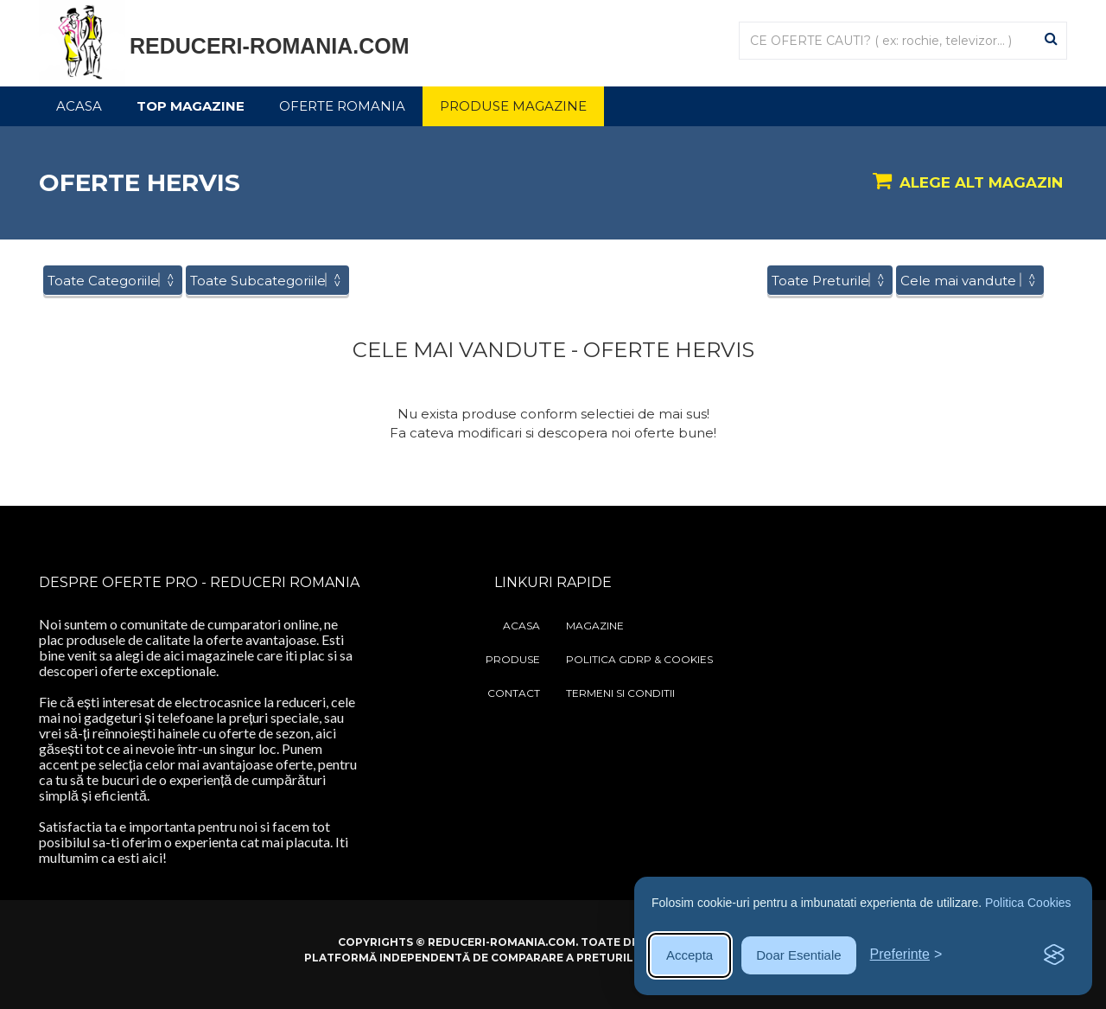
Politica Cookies (1028, 903)
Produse (513, 659)
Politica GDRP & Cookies (639, 659)
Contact (513, 693)
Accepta (689, 955)
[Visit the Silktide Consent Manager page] (1054, 955)
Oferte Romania (342, 106)
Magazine (595, 625)
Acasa (79, 106)
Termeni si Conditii (620, 693)
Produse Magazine (513, 106)
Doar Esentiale (798, 955)
